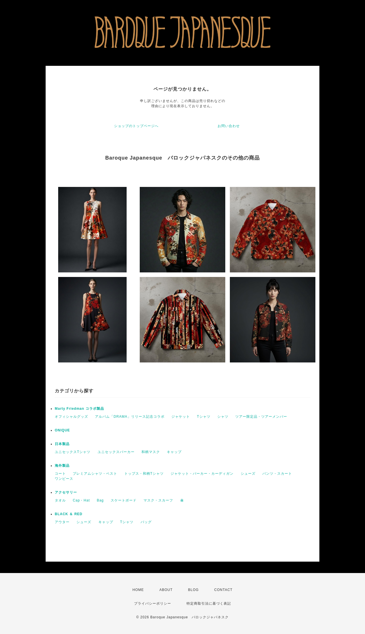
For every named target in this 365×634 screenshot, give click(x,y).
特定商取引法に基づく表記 (208, 604)
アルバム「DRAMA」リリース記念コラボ (129, 417)
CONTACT (223, 590)
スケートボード (124, 500)
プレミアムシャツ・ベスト (95, 474)
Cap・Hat (81, 500)
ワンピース (64, 479)
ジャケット (180, 417)
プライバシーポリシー (152, 604)
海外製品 (62, 466)
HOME (138, 590)
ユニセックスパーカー (116, 452)
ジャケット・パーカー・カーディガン (202, 474)
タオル (60, 500)
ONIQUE (62, 430)
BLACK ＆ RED (68, 514)
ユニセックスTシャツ (72, 452)
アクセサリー (66, 492)
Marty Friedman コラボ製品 (79, 409)
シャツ (222, 417)
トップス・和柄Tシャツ (144, 474)
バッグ (146, 522)
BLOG (193, 590)
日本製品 (62, 444)
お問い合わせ (229, 126)
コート (60, 474)
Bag (100, 500)
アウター (62, 522)
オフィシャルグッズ (71, 417)
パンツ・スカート (277, 474)
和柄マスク (150, 452)
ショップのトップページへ (136, 126)
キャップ (174, 452)
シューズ (248, 474)
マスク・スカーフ (158, 500)
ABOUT (166, 590)
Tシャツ (203, 417)
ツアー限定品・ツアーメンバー (261, 417)
